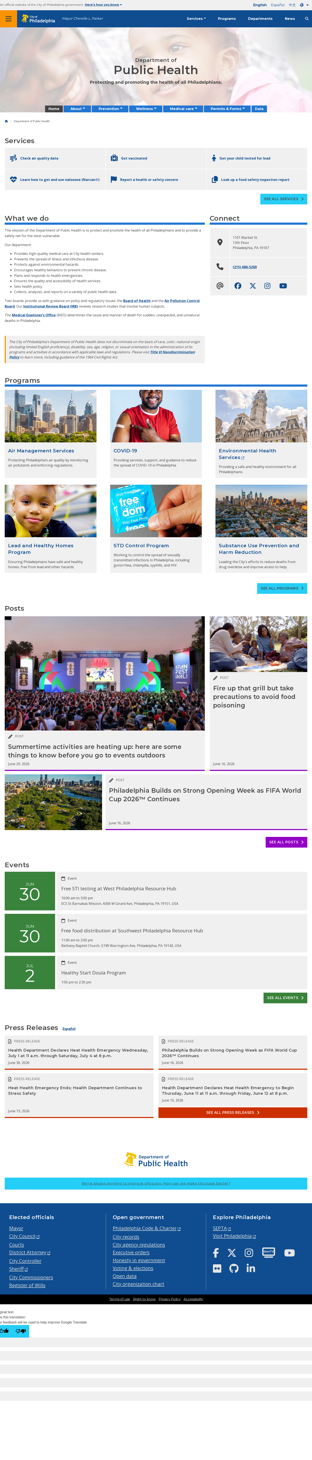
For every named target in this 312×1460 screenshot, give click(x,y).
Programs (227, 19)
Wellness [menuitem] (144, 109)
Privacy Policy (170, 1299)
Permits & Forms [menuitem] (226, 109)
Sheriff (16, 1268)
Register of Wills (27, 1285)
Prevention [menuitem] (109, 109)
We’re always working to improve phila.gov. (156, 1183)
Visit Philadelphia (232, 1236)
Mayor (16, 1228)
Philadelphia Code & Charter (145, 1228)
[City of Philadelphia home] (39, 18)
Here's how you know (103, 4)
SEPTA (220, 1228)
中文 (292, 5)
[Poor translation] (20, 1331)
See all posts (286, 842)
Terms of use (119, 1299)
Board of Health (137, 300)
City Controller (25, 1261)
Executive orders (131, 1252)
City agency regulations (139, 1244)
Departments (260, 19)
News (290, 19)
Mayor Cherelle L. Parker (82, 18)
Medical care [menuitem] (182, 109)
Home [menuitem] (53, 109)
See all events (285, 998)
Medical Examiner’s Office (34, 315)
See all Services (284, 199)
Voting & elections (133, 1268)
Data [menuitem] (259, 109)
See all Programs (282, 588)
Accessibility (193, 1299)
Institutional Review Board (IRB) (50, 306)
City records (126, 1236)
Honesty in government (139, 1260)
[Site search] (307, 18)
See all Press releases (233, 1113)
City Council (22, 1236)
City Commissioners (31, 1277)
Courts (16, 1244)
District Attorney (27, 1252)
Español (278, 5)
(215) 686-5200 (245, 267)
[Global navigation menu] (8, 18)
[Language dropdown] (305, 5)
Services (195, 19)
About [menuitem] (76, 109)
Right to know (144, 1299)
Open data (125, 1276)
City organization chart (138, 1284)
